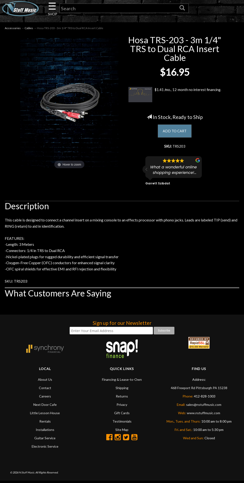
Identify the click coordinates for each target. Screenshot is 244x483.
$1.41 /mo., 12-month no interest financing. (175, 95)
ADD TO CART (175, 132)
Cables (29, 29)
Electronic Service (45, 448)
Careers (45, 398)
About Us (45, 381)
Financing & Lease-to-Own (122, 381)
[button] (146, 171)
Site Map (121, 431)
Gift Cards (122, 415)
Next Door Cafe (45, 406)
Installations (45, 431)
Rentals (45, 423)
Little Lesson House (45, 415)
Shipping (122, 390)
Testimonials (122, 423)
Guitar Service (45, 440)
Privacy (122, 406)
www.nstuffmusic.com (203, 415)
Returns (122, 398)
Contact (45, 390)
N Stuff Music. (27, 474)
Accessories (13, 29)
